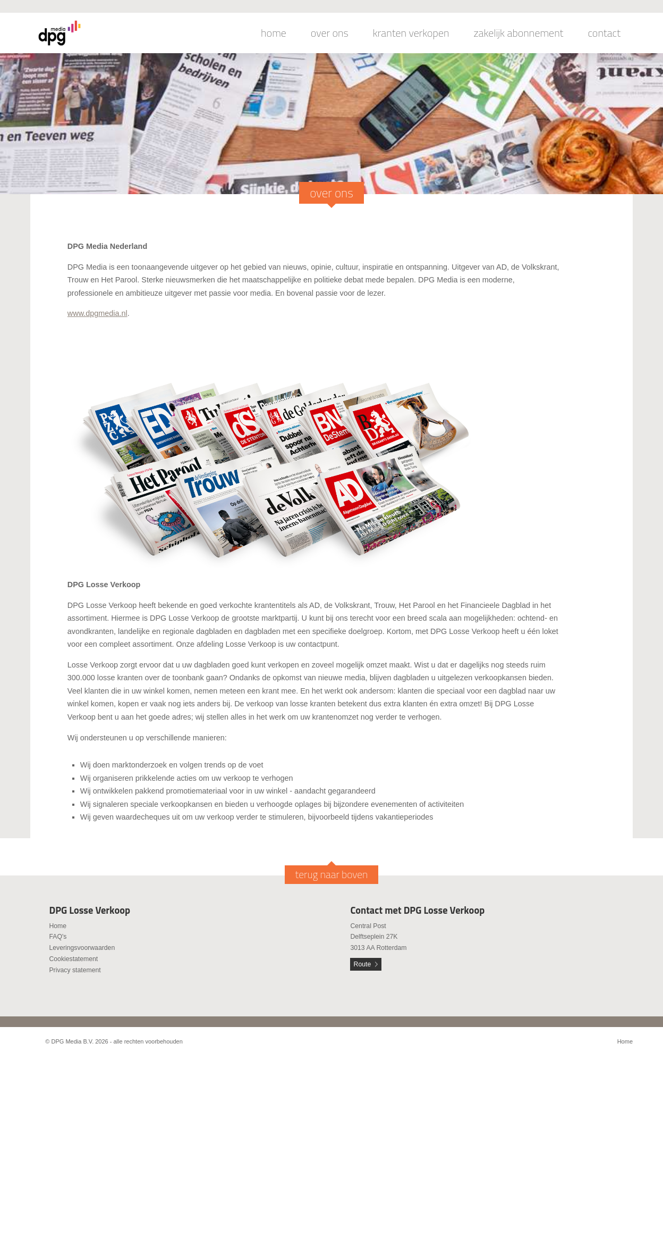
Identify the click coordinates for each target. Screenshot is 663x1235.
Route (362, 964)
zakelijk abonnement (519, 33)
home (273, 33)
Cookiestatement (73, 959)
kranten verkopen (411, 33)
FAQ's (57, 936)
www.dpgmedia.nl (97, 313)
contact (604, 33)
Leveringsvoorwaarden (82, 948)
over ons (329, 33)
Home (57, 926)
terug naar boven (331, 874)
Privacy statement (74, 970)
